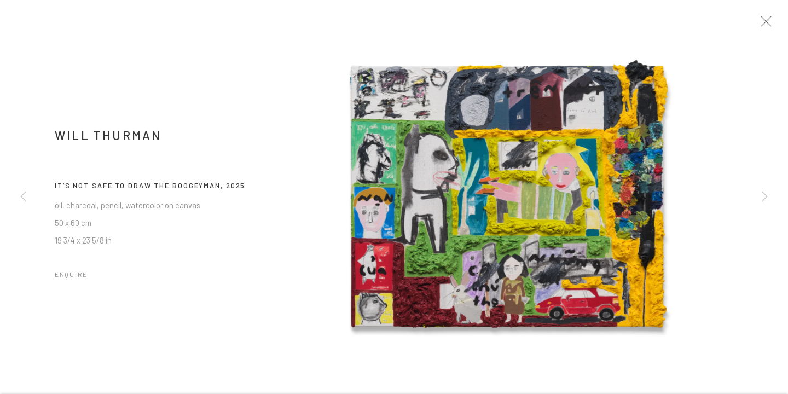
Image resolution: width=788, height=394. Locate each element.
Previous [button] (23, 197)
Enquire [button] (71, 277)
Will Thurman (108, 138)
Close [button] (767, 24)
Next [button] (764, 197)
